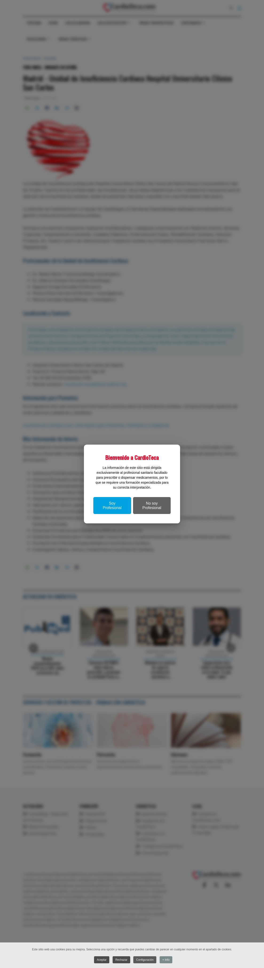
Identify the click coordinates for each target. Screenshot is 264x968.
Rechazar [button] (121, 960)
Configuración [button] (145, 960)
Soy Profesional (112, 505)
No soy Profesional (151, 505)
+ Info (165, 960)
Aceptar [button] (101, 960)
